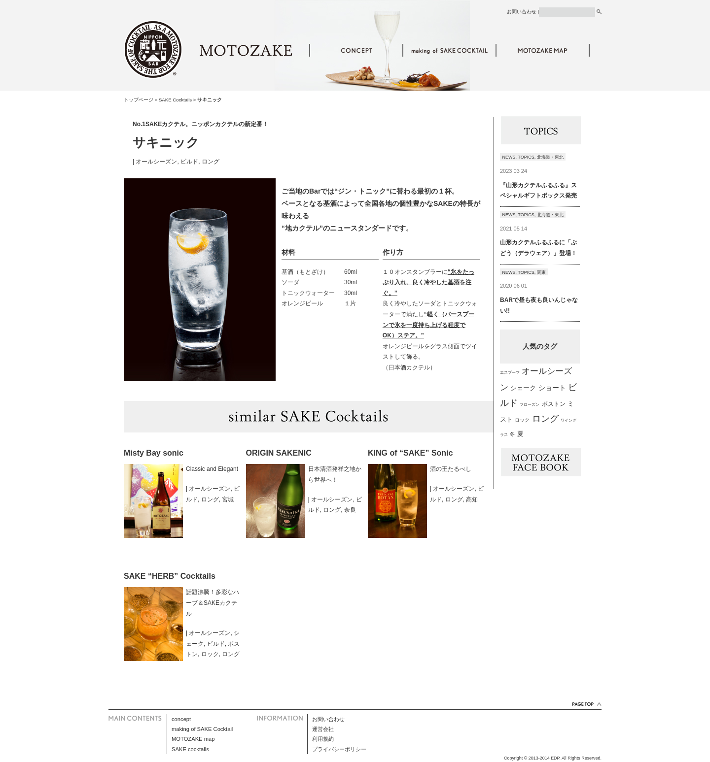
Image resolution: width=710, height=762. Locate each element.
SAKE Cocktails (175, 99)
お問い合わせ (521, 11)
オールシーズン (156, 161)
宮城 (228, 499)
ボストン (554, 403)
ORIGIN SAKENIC (279, 453)
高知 (472, 499)
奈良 (350, 509)
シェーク (523, 388)
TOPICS (526, 157)
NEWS (509, 157)
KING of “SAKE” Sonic (410, 453)
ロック (210, 654)
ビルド (189, 161)
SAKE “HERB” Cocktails (169, 576)
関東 (541, 272)
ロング (210, 161)
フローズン (529, 404)
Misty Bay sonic (153, 453)
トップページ (138, 99)
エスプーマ (510, 372)
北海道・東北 (550, 157)
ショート (552, 388)
